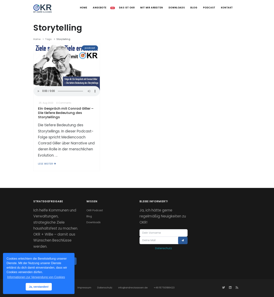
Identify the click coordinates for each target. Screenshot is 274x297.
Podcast (209, 7)
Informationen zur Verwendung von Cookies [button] (36, 277)
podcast (90, 48)
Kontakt (227, 7)
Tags (48, 39)
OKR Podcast (94, 210)
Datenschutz (163, 248)
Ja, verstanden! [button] (39, 286)
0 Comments (63, 102)
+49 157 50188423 (164, 287)
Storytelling (63, 39)
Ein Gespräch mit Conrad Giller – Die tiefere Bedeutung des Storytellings (66, 112)
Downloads (177, 7)
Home (83, 7)
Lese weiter (47, 163)
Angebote (100, 7)
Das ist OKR (127, 7)
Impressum (84, 287)
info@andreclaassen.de (133, 287)
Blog (193, 7)
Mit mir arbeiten (151, 7)
